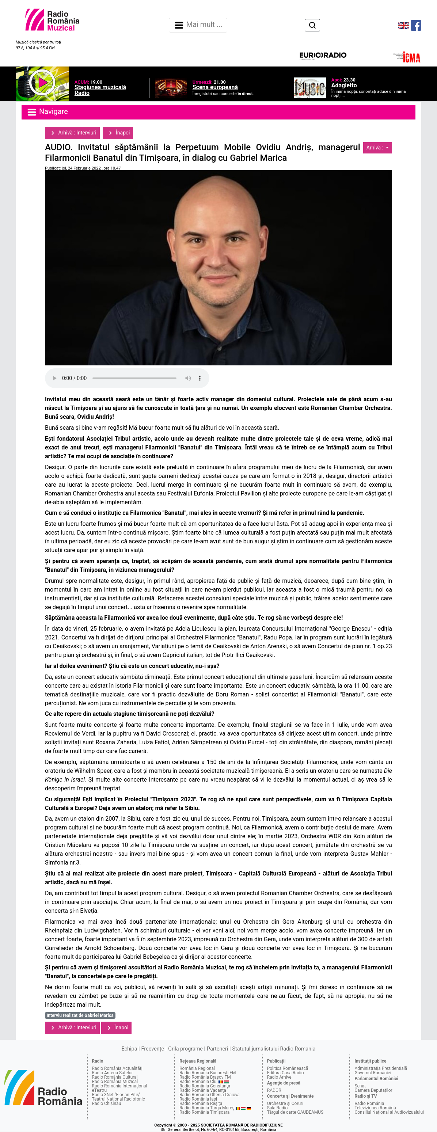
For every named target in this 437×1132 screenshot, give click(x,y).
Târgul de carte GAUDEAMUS (295, 1112)
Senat (360, 1086)
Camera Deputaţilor (373, 1090)
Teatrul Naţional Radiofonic (118, 1099)
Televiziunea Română (375, 1107)
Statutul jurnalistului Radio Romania (273, 1049)
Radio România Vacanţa (202, 1090)
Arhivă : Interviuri (72, 133)
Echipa (129, 1049)
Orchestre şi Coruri (285, 1103)
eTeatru (99, 1090)
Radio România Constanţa (204, 1086)
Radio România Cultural (115, 1077)
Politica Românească (287, 1068)
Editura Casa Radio (285, 1072)
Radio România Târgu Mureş (206, 1107)
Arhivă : (375, 148)
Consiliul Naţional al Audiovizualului (389, 1112)
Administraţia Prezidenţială (380, 1068)
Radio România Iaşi (198, 1099)
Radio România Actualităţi (117, 1068)
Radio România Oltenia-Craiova (209, 1094)
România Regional (197, 1068)
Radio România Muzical (115, 1081)
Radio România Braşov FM (205, 1077)
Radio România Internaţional (119, 1086)
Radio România (369, 1103)
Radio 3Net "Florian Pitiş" (116, 1094)
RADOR (274, 1090)
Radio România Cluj (198, 1081)
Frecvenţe (152, 1049)
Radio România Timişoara (204, 1112)
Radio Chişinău (106, 1103)
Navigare (47, 112)
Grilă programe (185, 1049)
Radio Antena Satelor (112, 1072)
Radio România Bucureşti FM (207, 1072)
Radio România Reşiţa (200, 1103)
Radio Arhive (279, 1077)
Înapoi (118, 133)
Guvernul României (372, 1072)
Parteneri (217, 1049)
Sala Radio (277, 1107)
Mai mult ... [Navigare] (198, 25)
